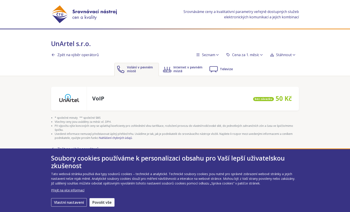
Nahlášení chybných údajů (115, 138)
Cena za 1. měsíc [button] (244, 54)
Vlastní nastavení (69, 202)
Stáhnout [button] (282, 54)
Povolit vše (102, 202)
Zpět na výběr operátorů (75, 54)
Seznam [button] (207, 54)
